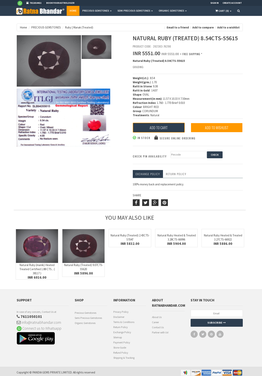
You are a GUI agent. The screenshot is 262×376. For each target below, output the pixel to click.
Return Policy (120, 327)
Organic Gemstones (85, 323)
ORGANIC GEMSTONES (173, 10)
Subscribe (216, 322)
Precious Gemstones (85, 313)
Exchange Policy (148, 174)
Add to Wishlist (216, 127)
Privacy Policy (120, 312)
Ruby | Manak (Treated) (79, 27)
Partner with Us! (160, 332)
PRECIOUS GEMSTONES (97, 10)
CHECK (215, 154)
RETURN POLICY (176, 174)
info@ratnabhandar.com (39, 322)
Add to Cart (159, 127)
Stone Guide (119, 347)
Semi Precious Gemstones (88, 318)
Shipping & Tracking (124, 358)
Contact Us (158, 327)
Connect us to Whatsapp (39, 328)
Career (155, 322)
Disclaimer (118, 317)
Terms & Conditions (123, 322)
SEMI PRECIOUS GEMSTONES (135, 10)
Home (73, 10)
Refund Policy (120, 352)
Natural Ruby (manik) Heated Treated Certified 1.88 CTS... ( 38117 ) (37, 269)
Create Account (232, 2)
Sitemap (117, 337)
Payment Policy (121, 342)
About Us (157, 317)
